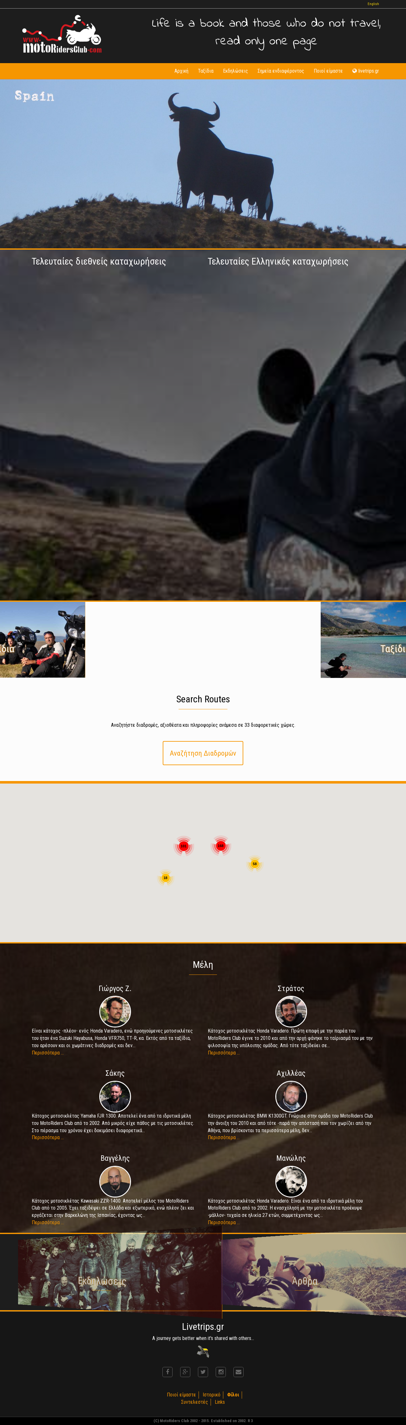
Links (220, 1402)
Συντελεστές (194, 1402)
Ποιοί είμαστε (328, 71)
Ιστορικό (211, 1395)
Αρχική (181, 71)
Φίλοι (233, 1395)
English (373, 4)
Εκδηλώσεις (235, 71)
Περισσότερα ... (48, 1053)
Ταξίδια (205, 71)
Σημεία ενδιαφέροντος (281, 71)
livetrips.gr (365, 71)
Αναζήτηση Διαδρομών (203, 753)
